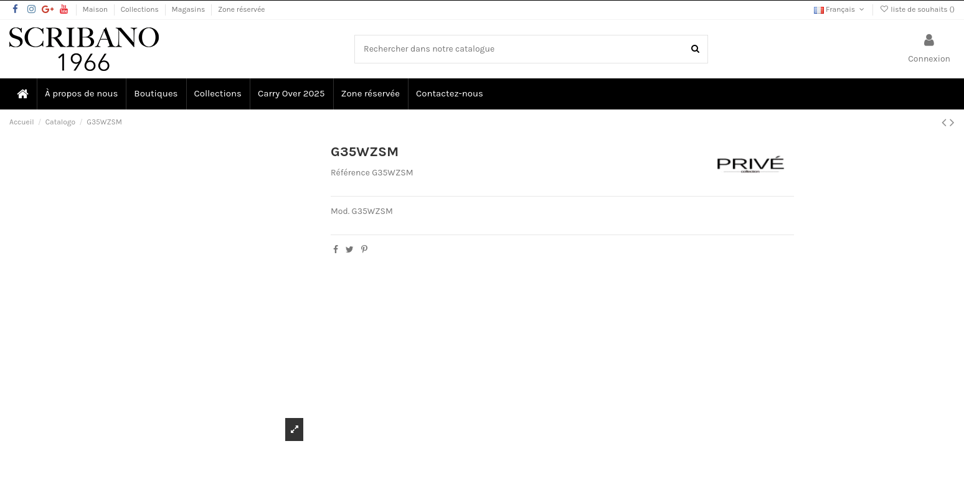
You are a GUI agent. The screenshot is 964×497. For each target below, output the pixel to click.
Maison (96, 9)
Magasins (189, 9)
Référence (350, 172)
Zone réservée (241, 9)
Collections (141, 9)
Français (840, 9)
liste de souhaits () (917, 9)
